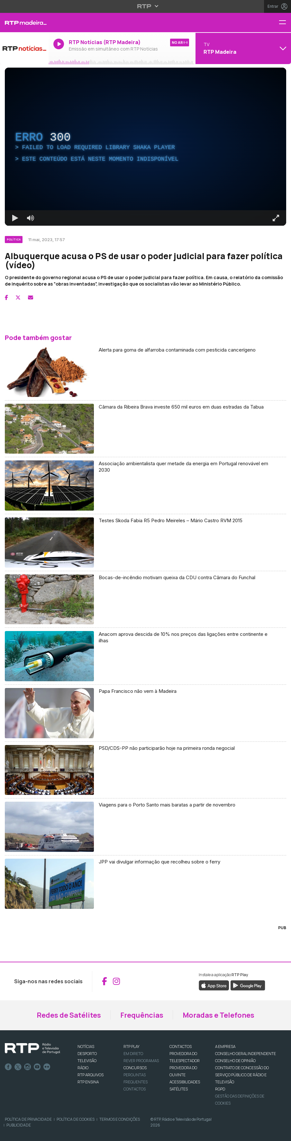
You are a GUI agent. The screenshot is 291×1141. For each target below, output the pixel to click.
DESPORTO (87, 1053)
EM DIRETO (133, 1053)
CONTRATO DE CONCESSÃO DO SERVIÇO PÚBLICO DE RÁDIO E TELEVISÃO (242, 1075)
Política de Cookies (76, 1119)
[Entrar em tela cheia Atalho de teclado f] (276, 218)
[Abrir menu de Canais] (242, 48)
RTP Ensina (88, 1082)
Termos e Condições (119, 1119)
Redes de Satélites (69, 1015)
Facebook (8, 1066)
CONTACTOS (180, 1046)
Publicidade (18, 1125)
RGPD (220, 1089)
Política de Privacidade (28, 1119)
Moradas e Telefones (218, 1015)
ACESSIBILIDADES (184, 1082)
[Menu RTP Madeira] (285, 22)
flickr (46, 1066)
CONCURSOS (135, 1067)
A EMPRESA (225, 1046)
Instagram (27, 1066)
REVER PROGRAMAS (141, 1060)
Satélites (178, 1089)
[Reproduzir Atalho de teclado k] (15, 218)
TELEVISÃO (86, 1060)
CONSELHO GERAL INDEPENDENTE (245, 1053)
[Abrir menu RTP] (145, 6)
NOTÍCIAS (85, 1046)
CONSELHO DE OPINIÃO (235, 1060)
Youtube (37, 1066)
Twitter (18, 1066)
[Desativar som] (30, 218)
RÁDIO (82, 1067)
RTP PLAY (131, 1046)
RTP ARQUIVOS (90, 1075)
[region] (145, 147)
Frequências (141, 1015)
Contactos (134, 1089)
